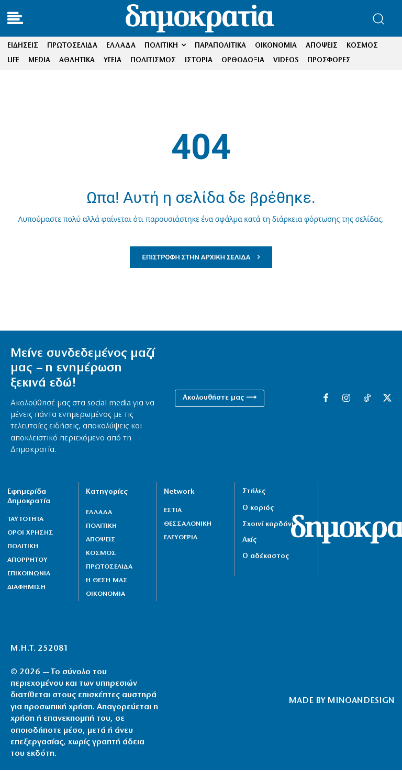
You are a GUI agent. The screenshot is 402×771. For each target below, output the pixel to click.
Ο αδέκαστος (265, 557)
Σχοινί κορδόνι (268, 525)
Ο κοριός (258, 510)
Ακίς (249, 541)
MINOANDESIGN (361, 701)
